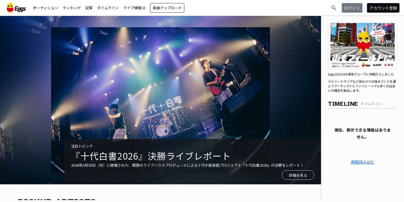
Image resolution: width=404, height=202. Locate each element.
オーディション (45, 7)
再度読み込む (363, 162)
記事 (89, 7)
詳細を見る (298, 175)
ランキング (72, 7)
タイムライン (108, 7)
